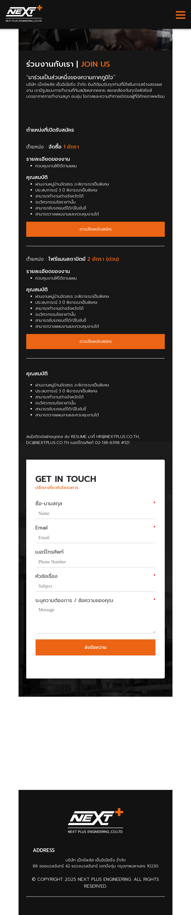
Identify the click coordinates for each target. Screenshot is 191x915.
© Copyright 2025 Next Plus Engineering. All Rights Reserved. (95, 883)
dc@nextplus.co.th (47, 443)
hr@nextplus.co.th (117, 437)
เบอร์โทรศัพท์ (49, 552)
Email (95, 528)
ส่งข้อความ (95, 647)
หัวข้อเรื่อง (95, 576)
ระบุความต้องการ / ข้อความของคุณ (95, 600)
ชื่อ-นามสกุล (95, 503)
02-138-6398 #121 (112, 443)
